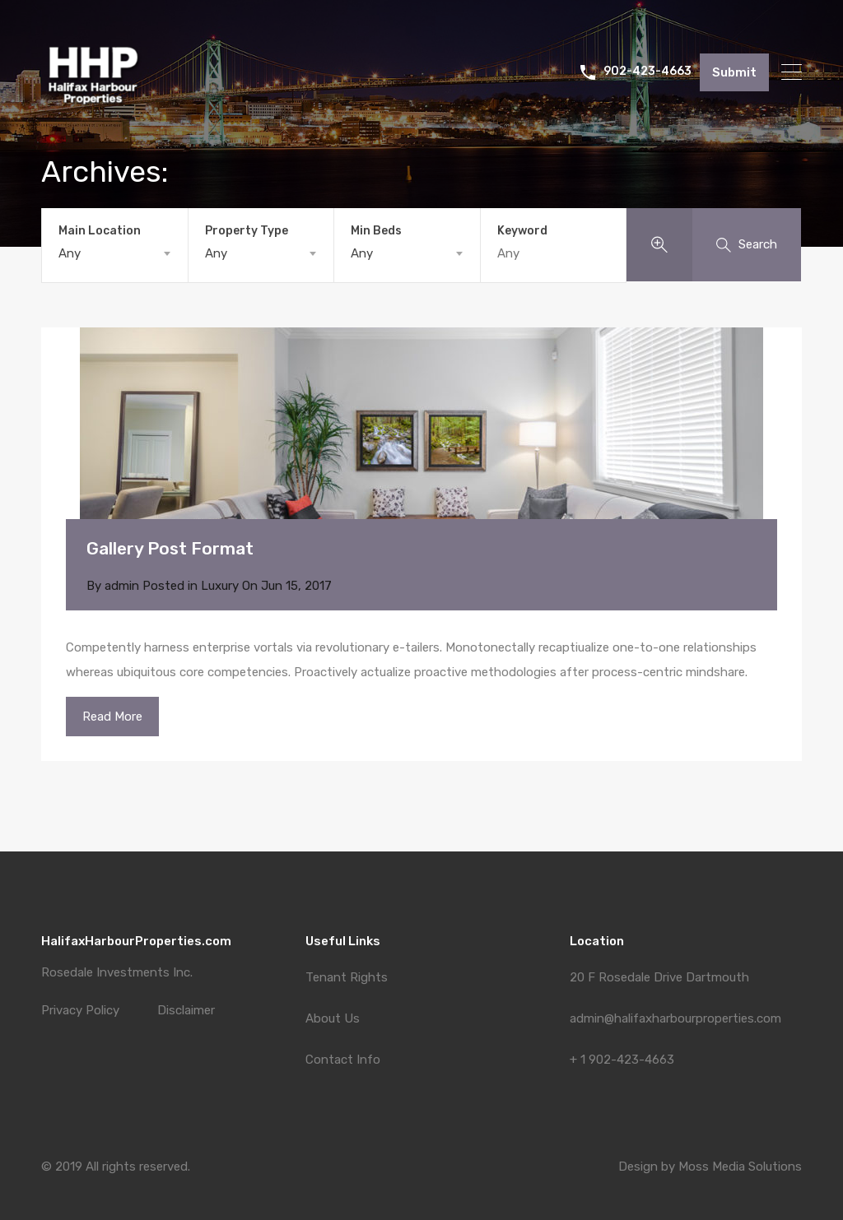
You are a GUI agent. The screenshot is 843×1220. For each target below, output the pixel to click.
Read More (112, 716)
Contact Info (342, 1059)
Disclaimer (186, 1010)
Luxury (220, 585)
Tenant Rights (346, 977)
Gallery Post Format (170, 548)
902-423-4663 (647, 71)
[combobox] (115, 253)
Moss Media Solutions (740, 1166)
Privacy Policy (80, 1010)
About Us (332, 1018)
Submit (734, 72)
